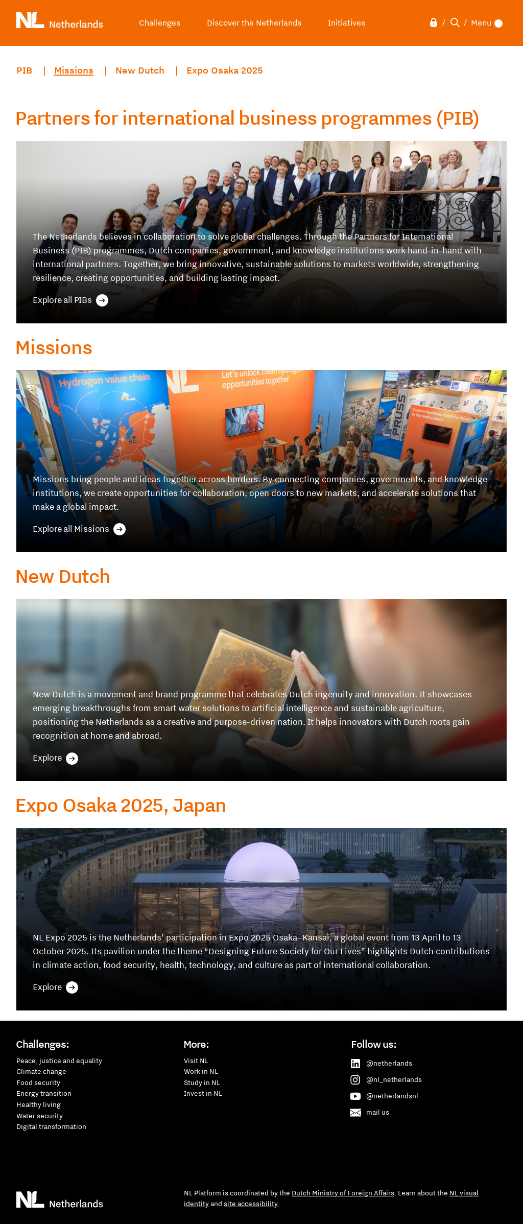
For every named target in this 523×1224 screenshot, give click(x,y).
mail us (370, 1112)
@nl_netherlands (386, 1080)
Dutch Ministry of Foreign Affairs (343, 1192)
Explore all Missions (79, 529)
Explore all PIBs (70, 300)
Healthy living (38, 1104)
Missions (73, 70)
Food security (38, 1082)
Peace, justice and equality (59, 1060)
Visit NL (196, 1060)
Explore (55, 758)
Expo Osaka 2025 (224, 70)
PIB (24, 70)
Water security (39, 1115)
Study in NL (202, 1082)
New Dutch (141, 70)
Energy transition (44, 1093)
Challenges (159, 22)
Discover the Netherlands (254, 22)
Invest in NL (203, 1093)
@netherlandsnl (384, 1096)
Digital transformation (51, 1126)
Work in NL (201, 1071)
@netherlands (381, 1063)
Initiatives (346, 22)
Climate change (41, 1071)
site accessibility (251, 1203)
